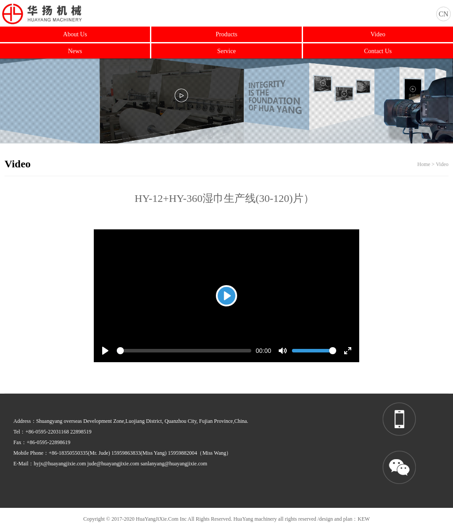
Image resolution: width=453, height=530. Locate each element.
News (75, 51)
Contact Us (378, 51)
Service (226, 51)
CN (443, 14)
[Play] (226, 295)
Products (226, 34)
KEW (363, 519)
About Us (75, 34)
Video (378, 34)
